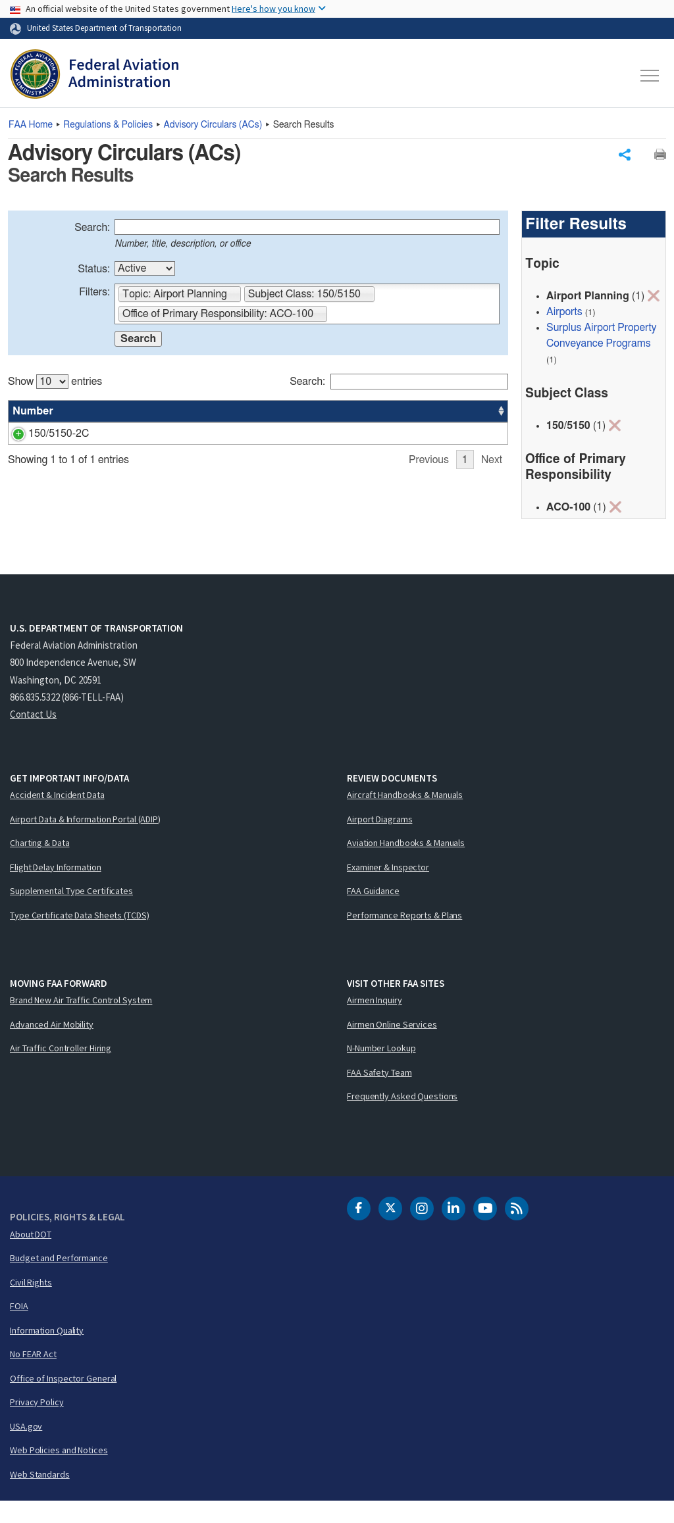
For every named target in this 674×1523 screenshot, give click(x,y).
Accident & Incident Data (57, 816)
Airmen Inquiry (374, 1022)
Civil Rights (31, 1304)
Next (491, 532)
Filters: (94, 295)
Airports (564, 315)
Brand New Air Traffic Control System (81, 1022)
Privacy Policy (37, 1424)
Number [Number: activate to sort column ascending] (33, 414)
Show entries (55, 385)
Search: (92, 231)
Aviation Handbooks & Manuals (406, 864)
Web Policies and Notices (59, 1472)
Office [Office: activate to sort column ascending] (408, 414)
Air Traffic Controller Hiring (60, 1070)
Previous (429, 532)
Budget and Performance (59, 1280)
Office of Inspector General (63, 1400)
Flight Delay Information (55, 889)
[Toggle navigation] (650, 75)
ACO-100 (416, 437)
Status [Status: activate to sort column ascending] (359, 414)
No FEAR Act (33, 1376)
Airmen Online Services (392, 1046)
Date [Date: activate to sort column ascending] (459, 414)
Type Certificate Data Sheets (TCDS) (79, 937)
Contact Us (33, 736)
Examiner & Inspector (388, 889)
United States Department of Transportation (104, 27)
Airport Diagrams (379, 841)
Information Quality (47, 1352)
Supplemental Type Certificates (71, 912)
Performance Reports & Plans (404, 937)
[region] (258, 452)
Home (31, 125)
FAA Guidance (373, 912)
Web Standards (40, 1496)
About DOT (30, 1256)
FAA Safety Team (379, 1094)
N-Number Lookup (381, 1070)
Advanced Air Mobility (51, 1046)
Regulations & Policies (108, 125)
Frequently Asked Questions (402, 1118)
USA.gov (26, 1448)
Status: (94, 272)
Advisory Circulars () (213, 125)
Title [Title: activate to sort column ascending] (95, 414)
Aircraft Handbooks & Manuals (405, 816)
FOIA (19, 1328)
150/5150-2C (43, 437)
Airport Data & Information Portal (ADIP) (85, 841)
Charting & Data (40, 864)
